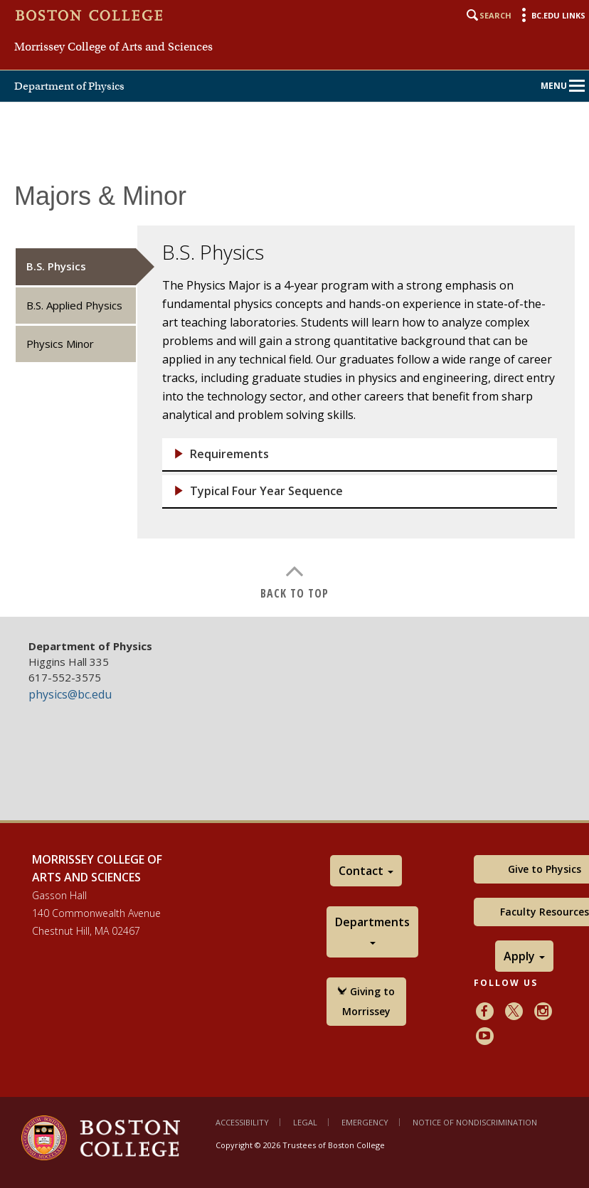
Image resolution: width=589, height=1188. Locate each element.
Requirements (229, 454)
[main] (294, 389)
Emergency (364, 1122)
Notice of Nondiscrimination (475, 1122)
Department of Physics (69, 86)
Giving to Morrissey (366, 1001)
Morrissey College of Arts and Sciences (113, 47)
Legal (305, 1122)
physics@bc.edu (70, 694)
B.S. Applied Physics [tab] (74, 305)
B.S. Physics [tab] (56, 266)
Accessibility (242, 1122)
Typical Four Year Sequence (266, 491)
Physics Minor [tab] (60, 343)
